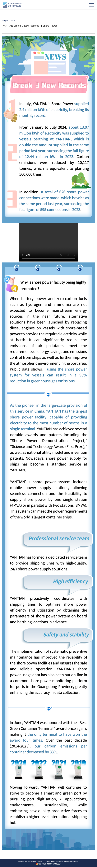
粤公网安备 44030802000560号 (48, 864)
